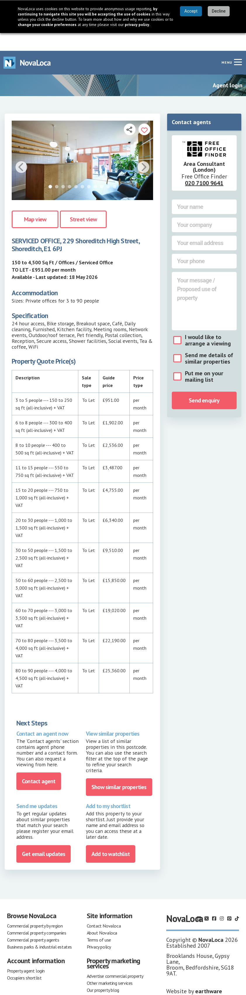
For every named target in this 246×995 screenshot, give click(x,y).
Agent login (227, 67)
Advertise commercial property (115, 958)
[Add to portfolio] (144, 111)
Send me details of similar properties (209, 340)
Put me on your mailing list (204, 358)
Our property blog (103, 972)
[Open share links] (130, 111)
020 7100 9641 (204, 165)
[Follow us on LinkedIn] (199, 900)
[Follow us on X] (207, 900)
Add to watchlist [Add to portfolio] (110, 836)
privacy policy (137, 24)
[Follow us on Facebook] (214, 900)
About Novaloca (102, 915)
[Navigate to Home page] (27, 45)
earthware (208, 973)
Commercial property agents (33, 922)
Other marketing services (110, 965)
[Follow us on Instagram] (222, 900)
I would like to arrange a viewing (208, 322)
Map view (35, 201)
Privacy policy (99, 929)
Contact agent (39, 763)
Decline (219, 11)
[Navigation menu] (237, 44)
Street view (83, 201)
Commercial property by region (35, 908)
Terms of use (99, 922)
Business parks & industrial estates (39, 929)
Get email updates (43, 836)
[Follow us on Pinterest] (229, 900)
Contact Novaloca (104, 908)
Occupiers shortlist (24, 960)
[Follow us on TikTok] (237, 900)
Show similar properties (119, 769)
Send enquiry (204, 382)
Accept (191, 11)
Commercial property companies (36, 915)
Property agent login (26, 953)
